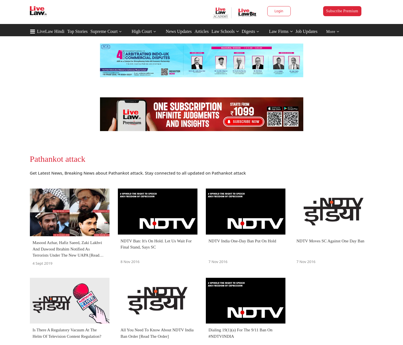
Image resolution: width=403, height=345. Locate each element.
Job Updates (306, 31)
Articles (201, 31)
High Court (142, 31)
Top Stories (77, 31)
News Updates (179, 31)
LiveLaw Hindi (51, 31)
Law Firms (281, 31)
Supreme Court (104, 31)
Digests (248, 31)
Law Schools (225, 31)
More (332, 32)
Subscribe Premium (342, 11)
